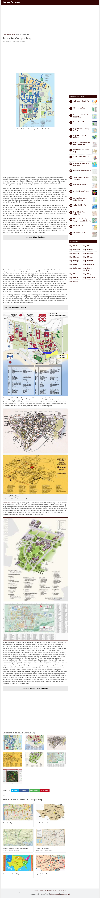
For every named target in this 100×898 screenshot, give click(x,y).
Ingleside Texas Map (42, 874)
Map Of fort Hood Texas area (44, 823)
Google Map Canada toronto (82, 170)
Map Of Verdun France (80, 184)
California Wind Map (79, 205)
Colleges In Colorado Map (81, 101)
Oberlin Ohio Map (78, 226)
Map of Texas (7, 41)
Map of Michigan (88, 264)
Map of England (88, 253)
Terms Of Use (56, 890)
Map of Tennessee (89, 278)
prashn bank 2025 (65, 894)
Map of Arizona (88, 246)
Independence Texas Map (11, 874)
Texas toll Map (7, 823)
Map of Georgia (74, 261)
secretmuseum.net (8, 503)
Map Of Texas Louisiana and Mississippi (15, 848)
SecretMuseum (12, 2)
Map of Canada (88, 249)
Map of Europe (74, 257)
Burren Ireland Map (79, 122)
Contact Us (43, 890)
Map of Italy (73, 264)
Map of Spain (73, 278)
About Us (63, 890)
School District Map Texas (81, 156)
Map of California (74, 249)
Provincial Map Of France (81, 191)
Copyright (49, 890)
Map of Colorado (74, 253)
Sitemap (36, 890)
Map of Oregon (88, 274)
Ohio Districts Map (79, 108)
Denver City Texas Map (43, 848)
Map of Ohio (73, 274)
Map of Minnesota (75, 268)
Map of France (88, 257)
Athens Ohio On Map (79, 233)
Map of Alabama (74, 246)
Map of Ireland (88, 261)
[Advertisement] (50, 20)
